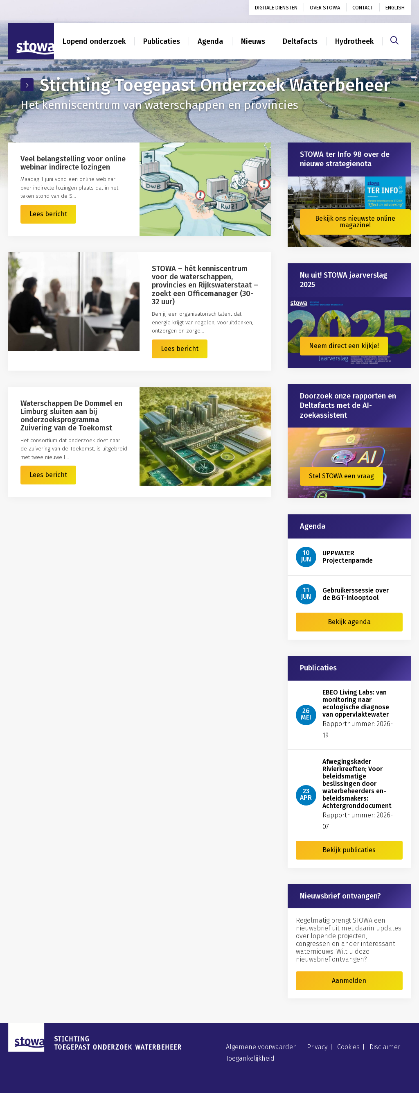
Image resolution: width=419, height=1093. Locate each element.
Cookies (348, 1047)
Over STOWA (325, 8)
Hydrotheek (354, 41)
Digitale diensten (276, 8)
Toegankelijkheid (250, 1058)
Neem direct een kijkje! (344, 346)
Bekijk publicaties (349, 850)
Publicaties (161, 41)
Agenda (210, 41)
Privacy (317, 1047)
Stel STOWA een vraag (341, 476)
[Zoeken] (394, 39)
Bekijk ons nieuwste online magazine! (355, 222)
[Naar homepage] (31, 41)
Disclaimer (384, 1047)
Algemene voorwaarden (261, 1047)
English (395, 8)
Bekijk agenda (349, 622)
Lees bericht (48, 214)
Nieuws (253, 41)
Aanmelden (349, 980)
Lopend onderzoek (94, 41)
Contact (362, 8)
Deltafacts (300, 41)
